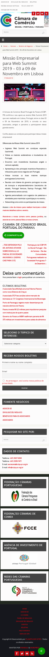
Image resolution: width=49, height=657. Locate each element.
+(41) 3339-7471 (16, 461)
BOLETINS (33, 2)
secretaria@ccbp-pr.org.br (18, 464)
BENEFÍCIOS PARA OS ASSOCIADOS (16, 416)
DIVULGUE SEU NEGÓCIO (19, 2)
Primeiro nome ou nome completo (17, 362)
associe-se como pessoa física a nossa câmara (20, 220)
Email (4, 371)
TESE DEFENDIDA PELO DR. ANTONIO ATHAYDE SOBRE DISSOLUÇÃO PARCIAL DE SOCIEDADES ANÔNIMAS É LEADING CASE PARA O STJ (12, 253)
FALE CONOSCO (24, 631)
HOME (24, 609)
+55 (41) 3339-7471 (27, 6)
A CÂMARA (24, 615)
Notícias (13, 46)
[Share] (41, 651)
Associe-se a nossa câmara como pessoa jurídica (23, 216)
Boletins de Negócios (26, 46)
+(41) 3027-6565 (16, 458)
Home (5, 46)
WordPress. (35, 648)
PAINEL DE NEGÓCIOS (24, 618)
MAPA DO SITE (24, 634)
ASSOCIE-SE (5, 2)
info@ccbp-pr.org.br (9, 10)
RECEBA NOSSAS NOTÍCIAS (10, 6)
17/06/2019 (8, 78)
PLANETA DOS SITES (33, 639)
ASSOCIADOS (8, 420)
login (20, 277)
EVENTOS (24, 624)
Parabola (24, 648)
